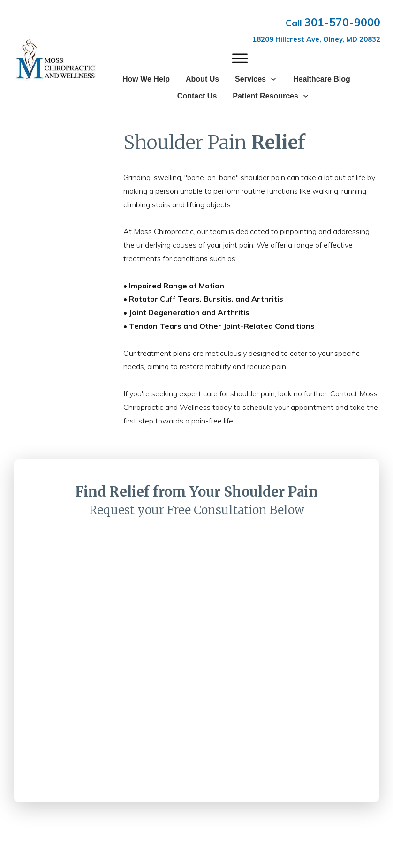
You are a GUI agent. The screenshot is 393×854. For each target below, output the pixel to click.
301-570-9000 (342, 22)
